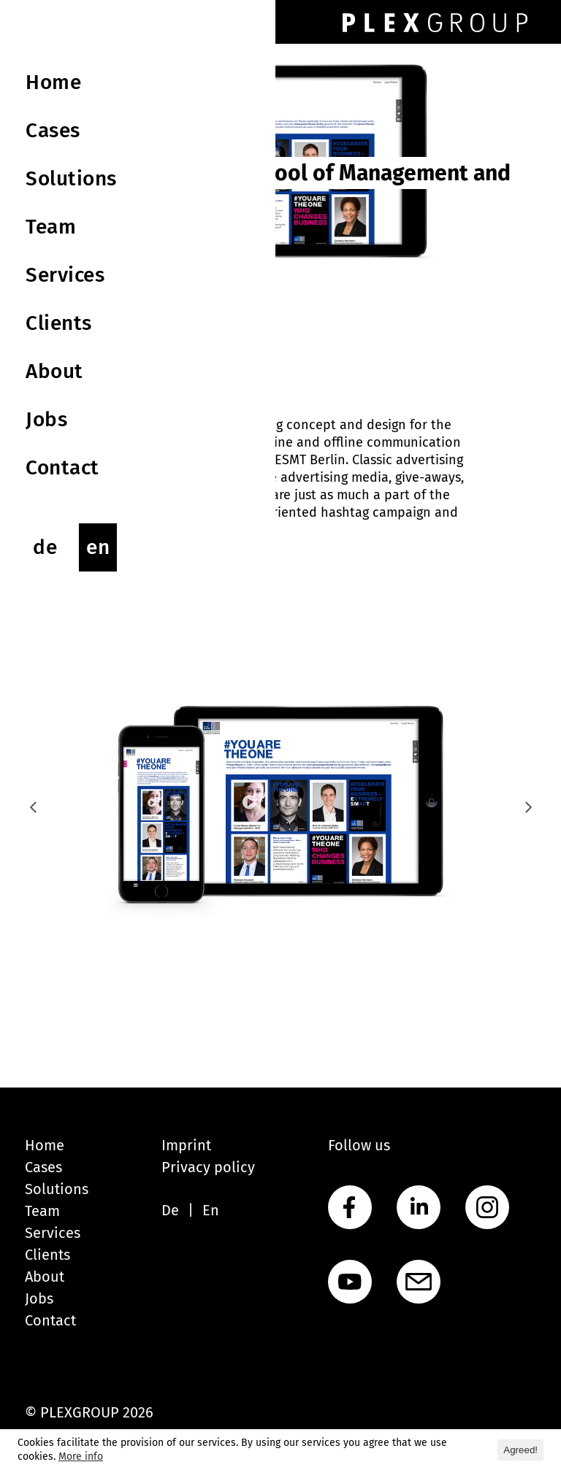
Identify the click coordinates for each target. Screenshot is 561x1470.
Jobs (39, 1298)
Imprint (186, 1145)
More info (80, 1456)
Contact (50, 1320)
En (210, 1210)
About (44, 1276)
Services (52, 1233)
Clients (47, 1254)
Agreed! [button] (520, 1449)
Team (42, 1211)
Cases (43, 1167)
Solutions (56, 1189)
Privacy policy (208, 1167)
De (170, 1210)
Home (44, 1145)
